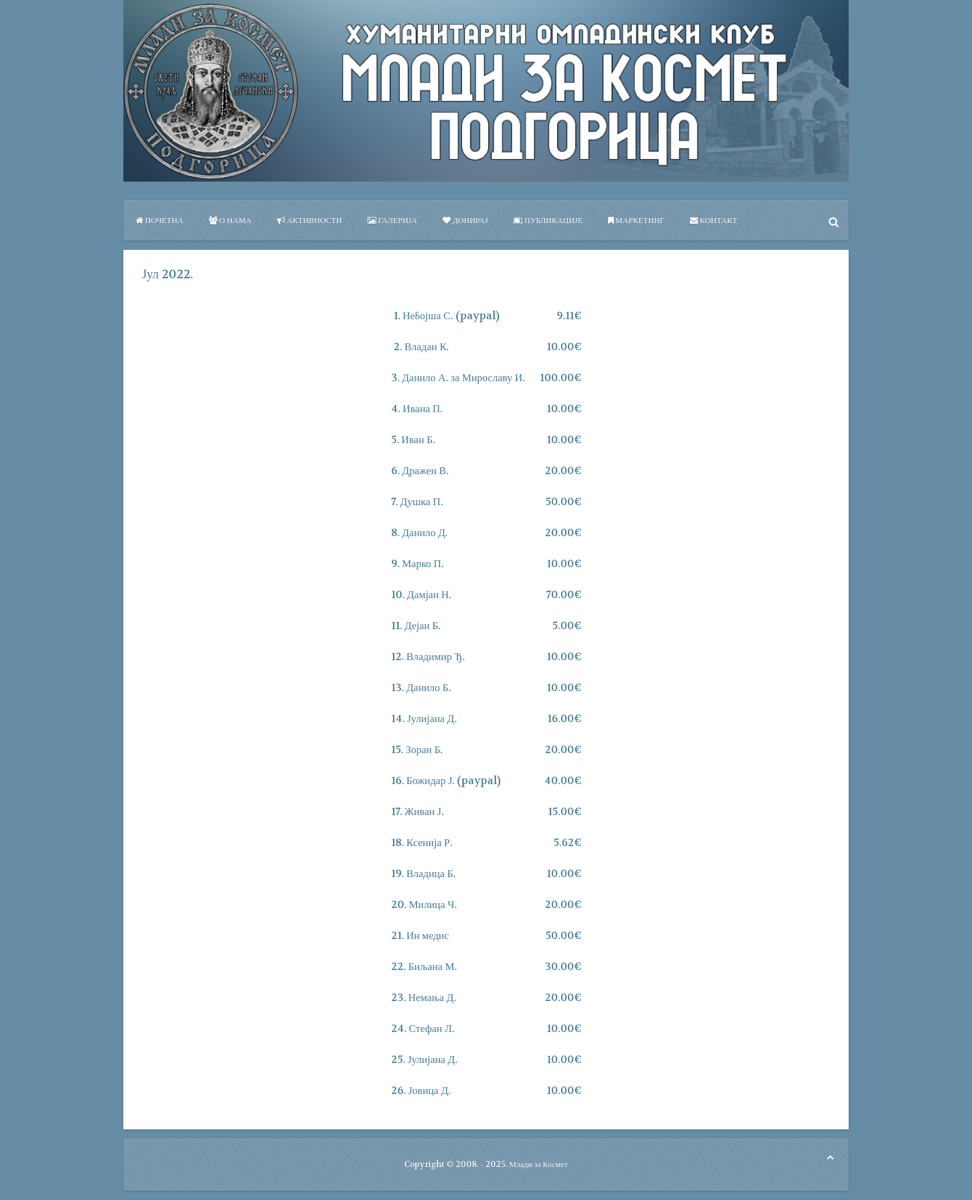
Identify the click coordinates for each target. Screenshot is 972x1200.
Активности (309, 220)
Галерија (392, 220)
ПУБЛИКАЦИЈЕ (548, 220)
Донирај (465, 220)
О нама (230, 220)
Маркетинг (636, 220)
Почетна (159, 220)
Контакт (713, 220)
